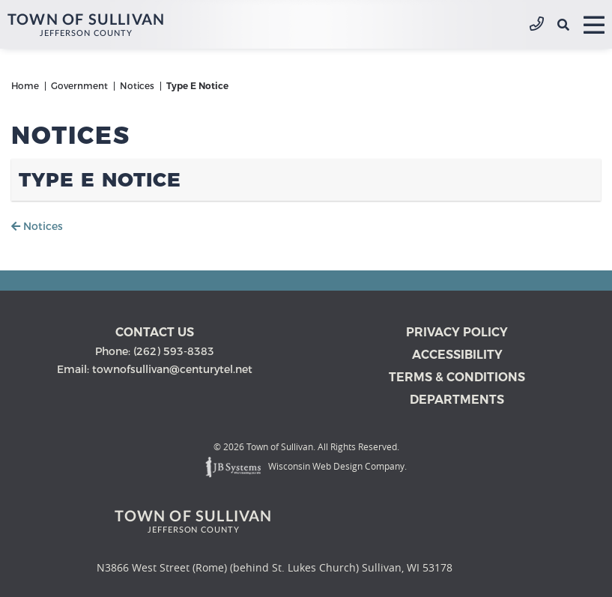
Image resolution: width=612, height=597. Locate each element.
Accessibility (457, 355)
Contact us (154, 332)
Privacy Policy (457, 332)
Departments (457, 400)
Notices (37, 226)
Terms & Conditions (457, 377)
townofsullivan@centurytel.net (172, 369)
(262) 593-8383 (537, 24)
